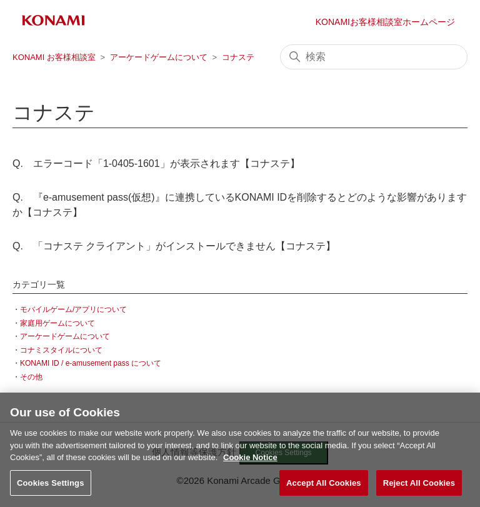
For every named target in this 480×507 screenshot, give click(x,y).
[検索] (374, 56)
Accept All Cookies (323, 484)
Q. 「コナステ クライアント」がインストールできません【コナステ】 (174, 246)
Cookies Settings (50, 484)
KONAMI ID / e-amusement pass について (90, 363)
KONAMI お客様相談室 (54, 57)
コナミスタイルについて (61, 350)
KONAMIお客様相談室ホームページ (385, 22)
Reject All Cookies (419, 484)
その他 (31, 377)
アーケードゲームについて (159, 57)
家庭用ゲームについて (57, 323)
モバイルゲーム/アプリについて (73, 309)
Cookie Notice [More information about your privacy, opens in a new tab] (250, 459)
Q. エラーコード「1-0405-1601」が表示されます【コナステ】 (156, 163)
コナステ (238, 57)
